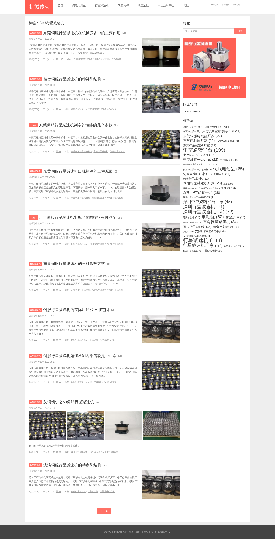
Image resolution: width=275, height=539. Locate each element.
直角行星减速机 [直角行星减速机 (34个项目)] (220, 222)
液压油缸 (143, 5)
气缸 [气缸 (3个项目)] (216, 188)
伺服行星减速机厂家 (97, 382)
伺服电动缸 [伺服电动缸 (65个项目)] (228, 168)
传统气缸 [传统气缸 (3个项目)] (212, 164)
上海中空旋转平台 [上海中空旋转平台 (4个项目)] (193, 127)
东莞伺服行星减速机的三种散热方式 (74, 263)
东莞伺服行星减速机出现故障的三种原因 (78, 171)
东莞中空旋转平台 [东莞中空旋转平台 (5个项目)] (194, 131)
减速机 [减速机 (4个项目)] (228, 183)
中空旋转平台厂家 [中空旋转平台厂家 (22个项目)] (200, 159)
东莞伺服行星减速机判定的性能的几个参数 (75, 125)
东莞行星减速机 (100, 151)
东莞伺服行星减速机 (82, 59)
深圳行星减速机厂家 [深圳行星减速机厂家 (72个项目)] (208, 211)
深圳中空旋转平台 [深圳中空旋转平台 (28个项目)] (201, 192)
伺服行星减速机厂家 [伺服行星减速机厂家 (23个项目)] (202, 183)
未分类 (34, 125)
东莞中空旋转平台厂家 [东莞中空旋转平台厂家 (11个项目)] (223, 131)
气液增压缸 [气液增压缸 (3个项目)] (205, 188)
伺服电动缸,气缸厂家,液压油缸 (39, 7)
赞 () (58, 59)
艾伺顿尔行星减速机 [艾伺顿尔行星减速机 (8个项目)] (197, 236)
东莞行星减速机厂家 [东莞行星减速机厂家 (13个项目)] (199, 145)
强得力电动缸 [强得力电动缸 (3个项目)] (190, 188)
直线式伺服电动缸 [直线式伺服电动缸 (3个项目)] (192, 222)
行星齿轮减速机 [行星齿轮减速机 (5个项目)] (212, 250)
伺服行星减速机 (101, 59)
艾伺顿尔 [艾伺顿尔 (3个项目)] (188, 231)
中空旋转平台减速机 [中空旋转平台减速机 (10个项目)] (198, 154)
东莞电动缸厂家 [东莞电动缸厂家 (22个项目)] (199, 140)
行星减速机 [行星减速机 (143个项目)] (202, 240)
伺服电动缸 (79, 5)
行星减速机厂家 (107, 340)
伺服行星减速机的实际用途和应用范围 (76, 309)
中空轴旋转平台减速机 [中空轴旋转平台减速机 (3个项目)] (194, 164)
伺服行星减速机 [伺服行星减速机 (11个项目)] (196, 178)
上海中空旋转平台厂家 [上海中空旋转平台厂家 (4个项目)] (217, 127)
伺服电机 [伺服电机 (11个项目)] (221, 174)
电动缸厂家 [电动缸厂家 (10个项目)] (235, 217)
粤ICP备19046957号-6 (159, 532)
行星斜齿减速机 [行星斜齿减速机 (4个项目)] (192, 250)
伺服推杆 (123, 5)
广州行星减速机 (115, 244)
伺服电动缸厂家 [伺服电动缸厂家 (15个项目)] (197, 174)
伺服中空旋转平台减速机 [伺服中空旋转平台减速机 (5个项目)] (197, 169)
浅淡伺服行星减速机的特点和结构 (72, 465)
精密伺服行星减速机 (97, 109)
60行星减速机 (96, 452)
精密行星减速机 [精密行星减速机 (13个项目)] (226, 227)
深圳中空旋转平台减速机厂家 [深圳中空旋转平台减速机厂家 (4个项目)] (198, 197)
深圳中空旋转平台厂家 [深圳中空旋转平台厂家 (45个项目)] (207, 201)
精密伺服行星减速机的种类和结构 (72, 79)
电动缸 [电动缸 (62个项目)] (213, 217)
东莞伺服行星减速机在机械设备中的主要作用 (81, 33)
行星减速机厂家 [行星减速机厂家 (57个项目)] (203, 245)
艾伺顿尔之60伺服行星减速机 (68, 402)
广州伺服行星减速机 (97, 244)
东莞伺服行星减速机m (81, 151)
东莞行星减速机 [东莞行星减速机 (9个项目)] (227, 140)
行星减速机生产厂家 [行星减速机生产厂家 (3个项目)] (234, 246)
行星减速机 (102, 5)
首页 (60, 5)
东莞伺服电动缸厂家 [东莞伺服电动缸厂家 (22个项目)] (202, 136)
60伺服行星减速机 (79, 452)
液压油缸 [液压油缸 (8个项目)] (228, 188)
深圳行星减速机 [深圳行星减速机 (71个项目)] (203, 206)
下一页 (104, 511)
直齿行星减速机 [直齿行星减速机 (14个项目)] (197, 227)
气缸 (186, 5)
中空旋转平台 (166, 5)
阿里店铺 (236, 4)
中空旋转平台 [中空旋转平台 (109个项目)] (204, 150)
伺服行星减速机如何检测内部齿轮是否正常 (80, 356)
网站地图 (214, 4)
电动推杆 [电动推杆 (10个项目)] (191, 217)
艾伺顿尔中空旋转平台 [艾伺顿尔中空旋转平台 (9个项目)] (210, 231)
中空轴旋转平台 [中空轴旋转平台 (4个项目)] (229, 160)
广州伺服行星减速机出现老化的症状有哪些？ (77, 217)
